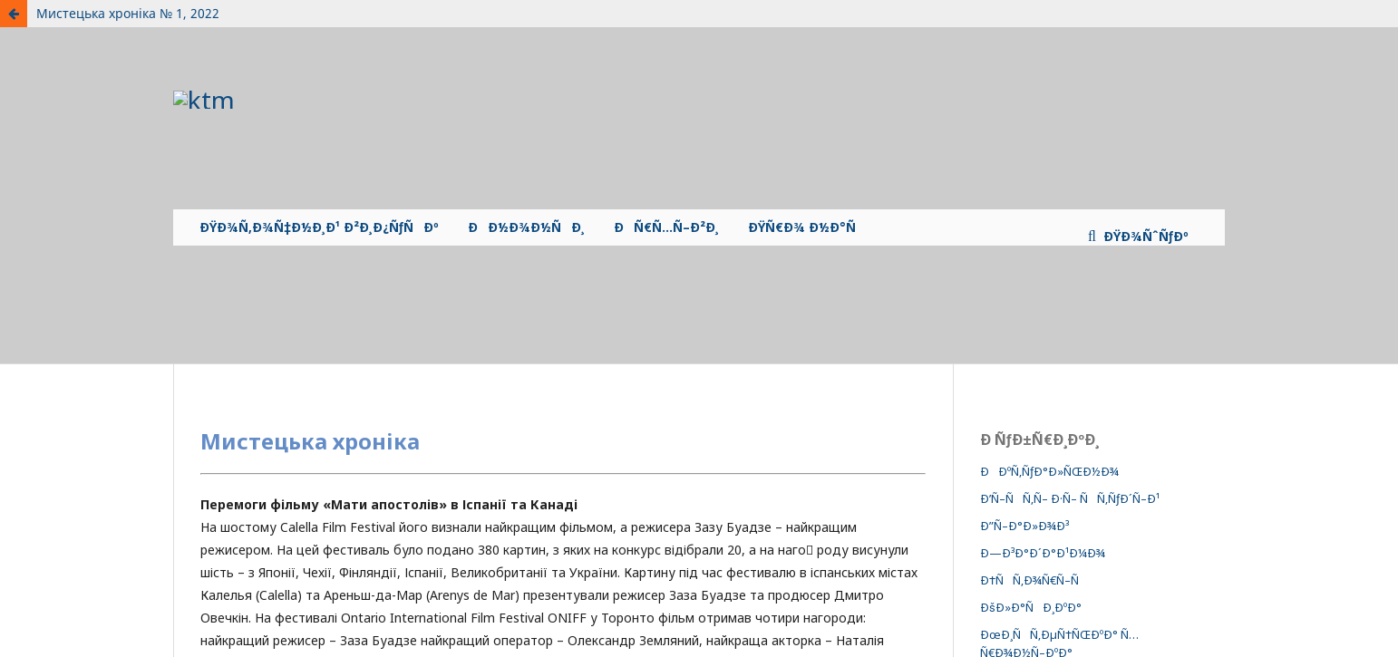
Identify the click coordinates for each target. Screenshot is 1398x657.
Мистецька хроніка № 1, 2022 (127, 13)
